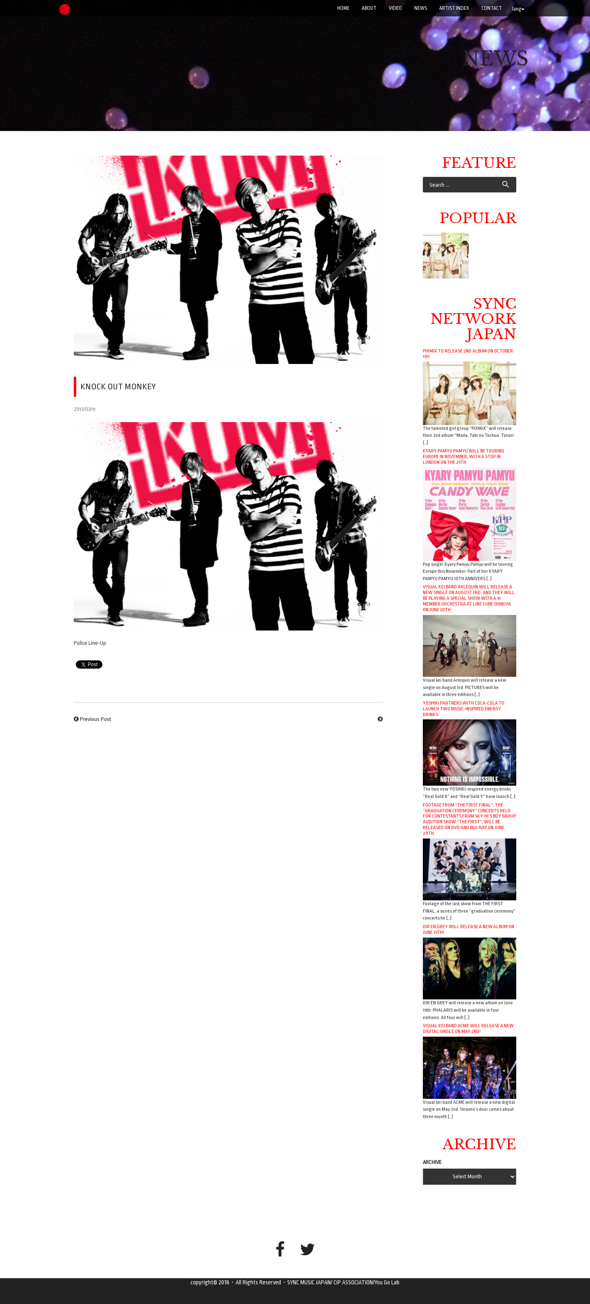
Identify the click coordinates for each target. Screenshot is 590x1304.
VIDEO (395, 8)
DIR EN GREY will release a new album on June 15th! (468, 929)
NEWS (420, 8)
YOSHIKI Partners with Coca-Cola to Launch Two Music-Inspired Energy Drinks (463, 708)
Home (343, 8)
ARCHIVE (432, 1162)
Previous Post (95, 719)
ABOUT (369, 8)
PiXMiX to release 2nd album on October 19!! (468, 353)
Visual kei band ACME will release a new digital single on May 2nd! (468, 1028)
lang (518, 9)
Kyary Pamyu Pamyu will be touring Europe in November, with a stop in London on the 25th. (463, 456)
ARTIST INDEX (454, 8)
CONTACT (491, 8)
